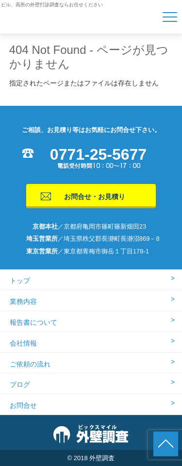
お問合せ (23, 405)
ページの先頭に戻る (165, 444)
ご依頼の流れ (30, 364)
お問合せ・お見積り (94, 196)
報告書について (33, 322)
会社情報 (23, 343)
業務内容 (23, 301)
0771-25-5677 (98, 154)
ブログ (20, 384)
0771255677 (138, 444)
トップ (20, 280)
